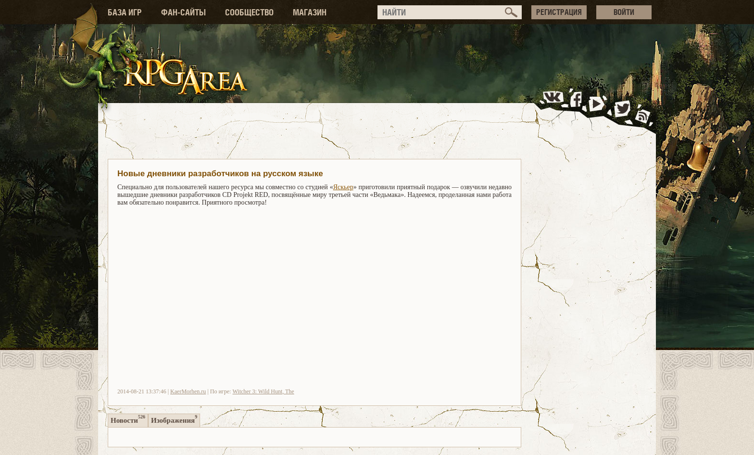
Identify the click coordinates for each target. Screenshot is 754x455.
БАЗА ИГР (125, 12)
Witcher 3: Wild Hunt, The (263, 391)
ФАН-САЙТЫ (183, 12)
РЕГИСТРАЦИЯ (559, 12)
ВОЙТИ (624, 12)
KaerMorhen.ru (188, 391)
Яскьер (343, 187)
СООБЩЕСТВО (249, 12)
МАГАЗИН (310, 12)
